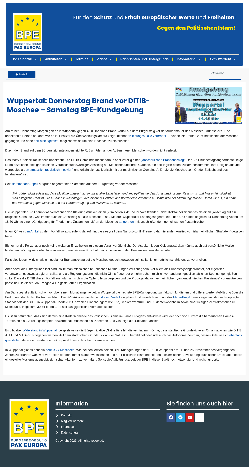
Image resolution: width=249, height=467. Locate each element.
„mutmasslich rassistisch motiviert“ (49, 169)
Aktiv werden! (222, 59)
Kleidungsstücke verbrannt (147, 135)
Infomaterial (189, 59)
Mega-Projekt (182, 296)
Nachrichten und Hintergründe (144, 59)
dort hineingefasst (45, 140)
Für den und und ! (154, 17)
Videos (104, 59)
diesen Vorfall (110, 296)
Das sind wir (25, 59)
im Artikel (32, 230)
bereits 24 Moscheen (60, 349)
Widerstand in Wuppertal (40, 329)
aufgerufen (126, 221)
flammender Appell (25, 183)
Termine (82, 59)
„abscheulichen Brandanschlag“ (163, 159)
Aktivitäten (56, 59)
